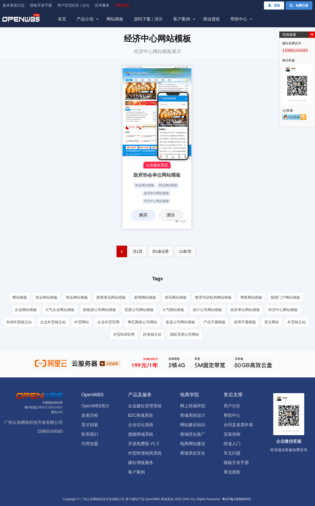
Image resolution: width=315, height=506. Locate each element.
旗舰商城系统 (140, 434)
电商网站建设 (192, 443)
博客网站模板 (251, 297)
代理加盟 (89, 443)
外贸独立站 (296, 322)
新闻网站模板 (145, 297)
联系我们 (89, 434)
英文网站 (271, 322)
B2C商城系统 (140, 415)
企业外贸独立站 (53, 322)
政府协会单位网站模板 (157, 175)
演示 (170, 215)
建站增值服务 (140, 462)
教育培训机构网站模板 (213, 297)
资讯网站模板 (176, 297)
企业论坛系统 (140, 425)
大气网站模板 (173, 310)
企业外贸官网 (108, 322)
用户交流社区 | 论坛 (73, 5)
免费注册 (299, 5)
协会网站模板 (144, 185)
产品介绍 (85, 19)
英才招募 (89, 425)
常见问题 (232, 453)
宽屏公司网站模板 (139, 310)
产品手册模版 (214, 322)
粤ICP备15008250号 (236, 499)
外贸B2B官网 (124, 334)
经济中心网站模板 (156, 201)
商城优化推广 (192, 434)
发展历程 (89, 415)
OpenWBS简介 (95, 406)
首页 (62, 19)
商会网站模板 (168, 185)
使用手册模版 (245, 322)
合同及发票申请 (238, 425)
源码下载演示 (148, 19)
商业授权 (211, 19)
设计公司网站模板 (207, 310)
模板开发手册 (41, 5)
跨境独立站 (152, 334)
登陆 (274, 5)
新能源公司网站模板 (99, 310)
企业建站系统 (157, 165)
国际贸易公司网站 (184, 334)
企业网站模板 (26, 310)
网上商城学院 (192, 406)
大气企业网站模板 (60, 310)
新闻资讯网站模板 (111, 297)
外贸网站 (81, 322)
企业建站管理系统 (145, 406)
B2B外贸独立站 (19, 322)
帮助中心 (238, 19)
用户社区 (232, 406)
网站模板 (115, 19)
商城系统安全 (192, 453)
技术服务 (102, 5)
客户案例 (181, 19)
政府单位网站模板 (156, 193)
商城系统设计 (192, 415)
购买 (143, 215)
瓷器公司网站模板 (180, 322)
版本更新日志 (14, 5)
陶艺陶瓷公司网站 (142, 322)
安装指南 (232, 434)
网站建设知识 (192, 425)
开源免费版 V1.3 (143, 443)
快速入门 (232, 443)
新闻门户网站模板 (285, 297)
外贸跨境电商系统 (145, 453)
